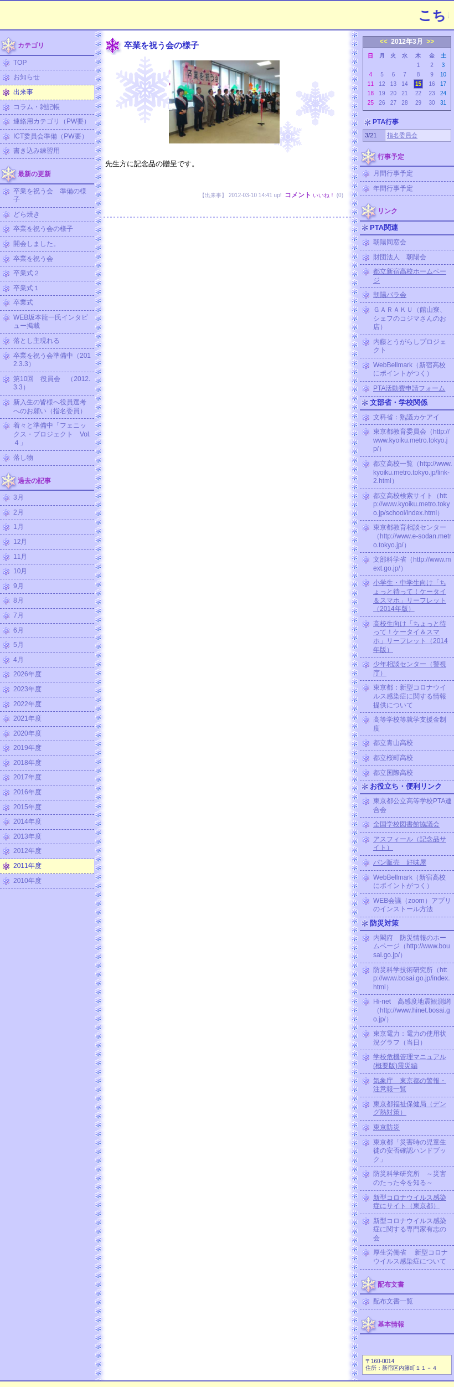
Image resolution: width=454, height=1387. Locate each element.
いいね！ (324, 195)
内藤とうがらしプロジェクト (409, 346)
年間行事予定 (393, 188)
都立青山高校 (393, 743)
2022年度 (27, 704)
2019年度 (27, 748)
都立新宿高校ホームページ (409, 276)
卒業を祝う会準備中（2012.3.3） (52, 360)
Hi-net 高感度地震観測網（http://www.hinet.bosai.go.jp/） (412, 1010)
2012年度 (27, 851)
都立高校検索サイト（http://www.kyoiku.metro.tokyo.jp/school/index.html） (411, 504)
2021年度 (27, 718)
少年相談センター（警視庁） (409, 668)
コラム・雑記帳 (36, 107)
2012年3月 (406, 41)
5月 (18, 645)
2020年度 (27, 733)
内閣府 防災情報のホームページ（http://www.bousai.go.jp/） (411, 946)
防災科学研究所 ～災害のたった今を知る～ (409, 1178)
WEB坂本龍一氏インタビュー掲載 (50, 322)
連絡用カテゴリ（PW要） (51, 121)
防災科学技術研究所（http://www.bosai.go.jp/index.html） (411, 978)
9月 (18, 586)
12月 (20, 542)
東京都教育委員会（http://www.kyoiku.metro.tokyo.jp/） (411, 440)
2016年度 (27, 792)
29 (418, 103)
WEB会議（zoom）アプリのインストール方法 (412, 905)
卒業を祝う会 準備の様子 (49, 195)
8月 (18, 600)
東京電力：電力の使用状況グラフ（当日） (409, 1038)
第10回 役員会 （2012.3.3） (51, 383)
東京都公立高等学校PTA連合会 (412, 805)
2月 (18, 512)
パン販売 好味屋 (399, 862)
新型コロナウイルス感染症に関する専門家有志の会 (409, 1229)
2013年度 (27, 836)
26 (382, 103)
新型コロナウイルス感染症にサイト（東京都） (409, 1202)
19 (382, 93)
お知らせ (26, 77)
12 (382, 84)
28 (404, 103)
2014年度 (27, 821)
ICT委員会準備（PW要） (50, 136)
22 (418, 93)
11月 (20, 557)
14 (404, 84)
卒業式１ (26, 288)
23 (432, 93)
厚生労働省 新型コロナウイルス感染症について (410, 1257)
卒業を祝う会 (33, 259)
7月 (18, 615)
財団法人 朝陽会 (399, 257)
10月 (20, 571)
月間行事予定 (393, 173)
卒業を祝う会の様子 (43, 229)
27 (393, 103)
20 (393, 93)
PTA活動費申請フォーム (409, 388)
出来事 (23, 92)
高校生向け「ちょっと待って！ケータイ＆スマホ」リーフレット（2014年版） (410, 637)
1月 (18, 527)
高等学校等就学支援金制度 (409, 724)
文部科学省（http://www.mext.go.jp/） (412, 564)
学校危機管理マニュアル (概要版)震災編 (409, 1061)
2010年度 (27, 881)
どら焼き (26, 214)
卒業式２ (26, 273)
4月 (18, 660)
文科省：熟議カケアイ (406, 417)
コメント (298, 195)
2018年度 (27, 763)
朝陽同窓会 (389, 242)
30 (432, 103)
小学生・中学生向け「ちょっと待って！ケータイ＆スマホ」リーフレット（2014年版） (409, 596)
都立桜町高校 (393, 758)
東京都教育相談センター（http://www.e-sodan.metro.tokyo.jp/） (412, 535)
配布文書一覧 (393, 1301)
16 (432, 84)
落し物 (23, 457)
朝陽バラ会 (389, 295)
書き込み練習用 (36, 151)
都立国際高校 (393, 773)
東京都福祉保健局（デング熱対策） (409, 1108)
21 (404, 93)
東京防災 (386, 1127)
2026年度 (27, 674)
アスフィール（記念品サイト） (409, 843)
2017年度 (27, 777)
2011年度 (27, 866)
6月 (18, 630)
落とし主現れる (36, 341)
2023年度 (27, 689)
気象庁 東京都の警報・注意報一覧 (409, 1085)
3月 (18, 497)
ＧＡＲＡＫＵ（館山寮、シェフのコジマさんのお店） (409, 318)
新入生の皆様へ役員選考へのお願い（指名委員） (49, 406)
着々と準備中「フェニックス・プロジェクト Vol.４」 (52, 434)
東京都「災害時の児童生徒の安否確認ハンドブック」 (409, 1150)
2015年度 (27, 807)
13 (393, 84)
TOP (20, 62)
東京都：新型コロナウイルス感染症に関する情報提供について (409, 696)
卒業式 (23, 302)
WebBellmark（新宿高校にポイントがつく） (409, 369)
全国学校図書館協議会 (406, 824)
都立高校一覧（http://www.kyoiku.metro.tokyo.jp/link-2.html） (412, 472)
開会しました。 (36, 244)
